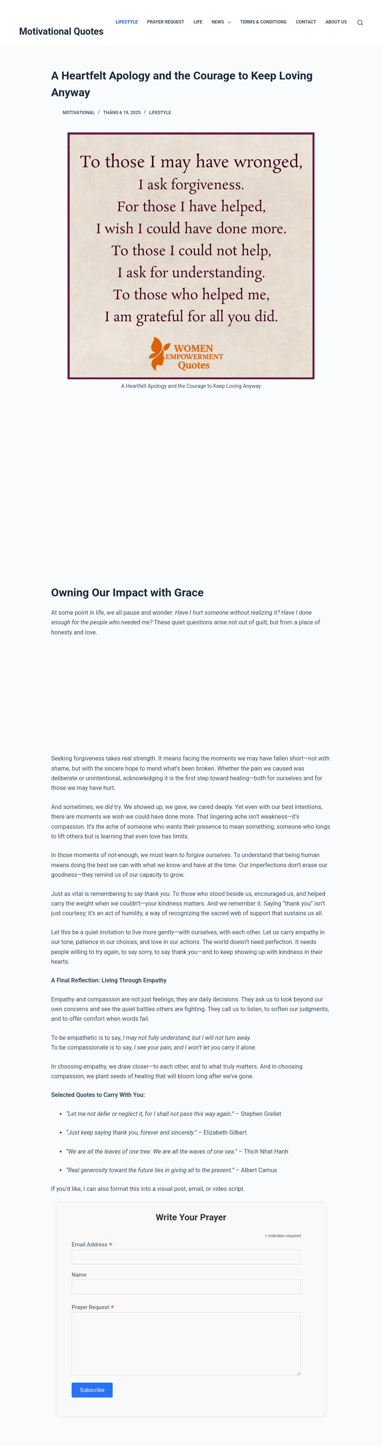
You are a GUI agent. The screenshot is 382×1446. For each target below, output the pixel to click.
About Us (336, 22)
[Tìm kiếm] (360, 22)
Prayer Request (165, 22)
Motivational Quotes (61, 31)
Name (79, 1274)
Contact (306, 22)
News (223, 22)
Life (198, 22)
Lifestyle (127, 22)
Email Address (92, 1244)
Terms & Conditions (263, 22)
